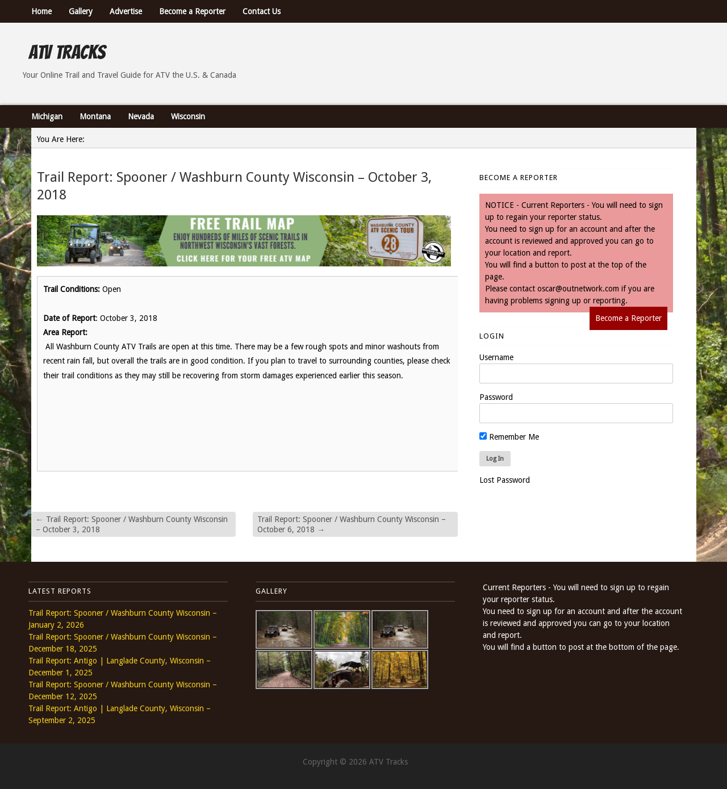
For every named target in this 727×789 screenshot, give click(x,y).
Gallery (81, 11)
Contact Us (262, 11)
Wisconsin (188, 116)
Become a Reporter (192, 11)
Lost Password (504, 480)
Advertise (126, 11)
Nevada (141, 116)
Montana (95, 116)
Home (41, 11)
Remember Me (509, 436)
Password (496, 397)
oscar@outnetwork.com (578, 288)
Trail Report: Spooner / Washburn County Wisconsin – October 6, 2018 (351, 524)
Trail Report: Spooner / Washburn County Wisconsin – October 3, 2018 (132, 524)
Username (496, 357)
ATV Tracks (66, 52)
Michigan (46, 116)
